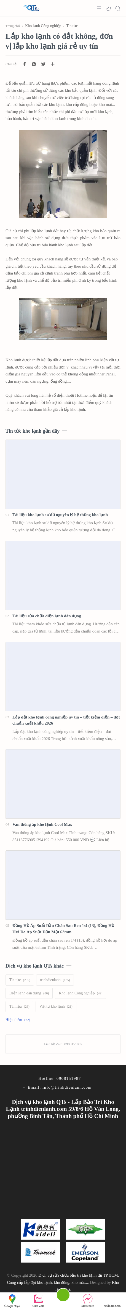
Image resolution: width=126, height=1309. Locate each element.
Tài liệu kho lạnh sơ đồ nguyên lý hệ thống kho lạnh (60, 514)
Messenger (87, 1300)
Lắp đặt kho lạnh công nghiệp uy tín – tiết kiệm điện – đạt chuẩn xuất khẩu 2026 (66, 720)
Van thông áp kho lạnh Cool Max (42, 824)
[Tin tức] (20, 980)
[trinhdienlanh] (55, 980)
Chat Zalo (38, 1300)
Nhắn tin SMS (112, 1300)
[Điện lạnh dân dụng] (29, 993)
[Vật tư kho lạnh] (56, 1006)
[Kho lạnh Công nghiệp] (80, 993)
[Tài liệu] (19, 1006)
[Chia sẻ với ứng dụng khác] (52, 64)
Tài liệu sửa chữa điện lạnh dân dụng (46, 615)
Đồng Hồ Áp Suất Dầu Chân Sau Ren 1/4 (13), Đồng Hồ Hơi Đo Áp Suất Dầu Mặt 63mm (63, 928)
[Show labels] (19, 1020)
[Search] (118, 8)
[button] (108, 8)
